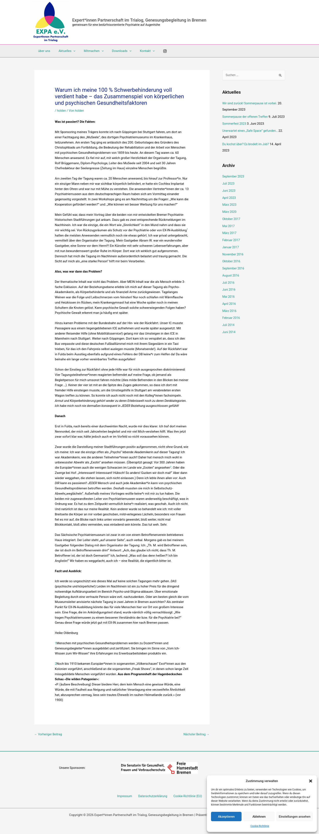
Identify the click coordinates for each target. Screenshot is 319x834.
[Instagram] (154, 51)
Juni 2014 (229, 338)
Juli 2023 (228, 190)
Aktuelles (63, 51)
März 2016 (229, 317)
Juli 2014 (228, 332)
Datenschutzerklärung (152, 797)
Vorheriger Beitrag (48, 734)
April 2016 (229, 310)
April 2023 (229, 204)
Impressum (126, 797)
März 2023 (229, 211)
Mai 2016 (228, 303)
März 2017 (229, 240)
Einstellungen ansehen (294, 816)
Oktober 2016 (231, 268)
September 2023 (233, 183)
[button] (311, 781)
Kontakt (137, 51)
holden (61, 110)
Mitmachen (88, 51)
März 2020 (229, 218)
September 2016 (233, 275)
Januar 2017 (231, 254)
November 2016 (233, 261)
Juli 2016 (228, 289)
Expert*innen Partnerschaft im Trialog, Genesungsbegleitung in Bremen (139, 20)
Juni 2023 (229, 197)
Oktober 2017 (231, 225)
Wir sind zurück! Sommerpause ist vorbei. (251, 103)
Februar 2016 (231, 324)
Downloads (114, 51)
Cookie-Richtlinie (259, 826)
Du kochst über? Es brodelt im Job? (246, 151)
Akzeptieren (226, 816)
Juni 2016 (229, 296)
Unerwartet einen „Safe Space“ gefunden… (251, 137)
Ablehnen (259, 816)
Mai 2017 (228, 232)
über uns (43, 51)
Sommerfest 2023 (234, 130)
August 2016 (231, 282)
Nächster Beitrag (195, 734)
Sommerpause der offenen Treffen (246, 117)
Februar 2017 (231, 247)
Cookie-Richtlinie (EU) (186, 797)
